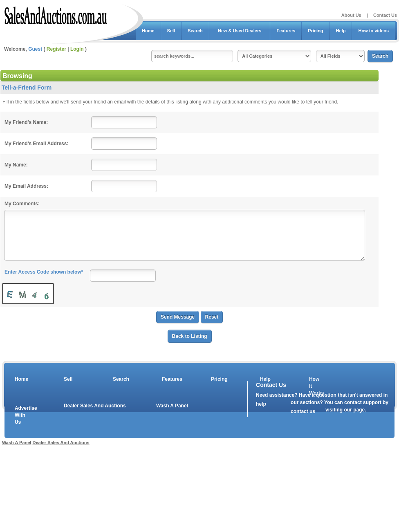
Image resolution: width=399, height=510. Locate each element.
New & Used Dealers (239, 30)
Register (56, 49)
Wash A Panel (172, 406)
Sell (171, 30)
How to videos (373, 30)
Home (148, 30)
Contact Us (385, 15)
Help (341, 30)
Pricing (315, 30)
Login (77, 49)
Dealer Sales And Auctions (95, 406)
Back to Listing (189, 336)
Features (285, 30)
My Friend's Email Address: (36, 143)
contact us (303, 411)
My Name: (16, 165)
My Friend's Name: (26, 122)
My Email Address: (26, 186)
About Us (351, 15)
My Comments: (22, 204)
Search (195, 30)
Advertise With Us (21, 415)
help (261, 404)
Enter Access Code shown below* (43, 272)
